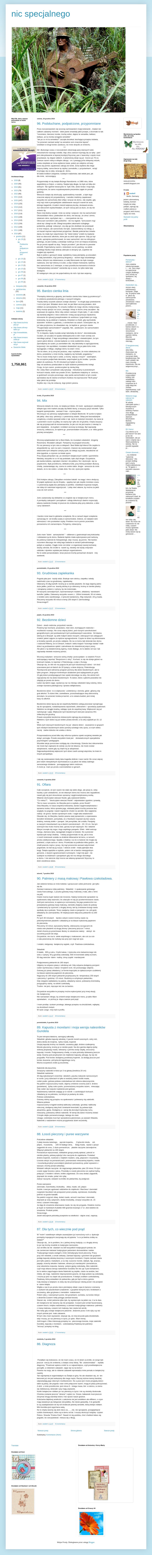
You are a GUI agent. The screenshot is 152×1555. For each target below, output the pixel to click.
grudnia (19, 236)
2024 (16, 187)
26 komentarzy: (60, 1016)
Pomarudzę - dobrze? (131, 261)
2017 (16, 210)
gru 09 (20, 272)
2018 (16, 207)
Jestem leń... (139, 510)
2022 (16, 194)
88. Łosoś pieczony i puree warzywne (63, 1134)
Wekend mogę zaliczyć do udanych (131, 398)
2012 (16, 227)
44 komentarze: (60, 389)
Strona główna (76, 1431)
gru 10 (20, 269)
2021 (16, 197)
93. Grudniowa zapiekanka (55, 573)
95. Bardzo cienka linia (52, 291)
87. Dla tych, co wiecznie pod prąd (61, 1229)
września (19, 295)
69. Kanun (130, 429)
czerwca (19, 305)
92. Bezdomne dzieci (51, 620)
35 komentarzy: (60, 867)
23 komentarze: (60, 608)
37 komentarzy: (60, 279)
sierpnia (19, 298)
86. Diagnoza (46, 1344)
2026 (16, 180)
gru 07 (20, 275)
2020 (16, 200)
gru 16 (20, 259)
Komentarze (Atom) (53, 1435)
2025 (16, 184)
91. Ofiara (44, 784)
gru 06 (20, 279)
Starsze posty (109, 1431)
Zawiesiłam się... (132, 285)
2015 (16, 217)
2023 (16, 190)
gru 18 (20, 239)
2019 (16, 204)
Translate (14, 1446)
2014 (16, 220)
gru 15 (20, 262)
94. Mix (42, 400)
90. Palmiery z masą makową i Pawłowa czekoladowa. (75, 878)
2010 (16, 234)
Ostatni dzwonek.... (133, 452)
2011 (16, 230)
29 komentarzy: (60, 773)
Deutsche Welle (19, 347)
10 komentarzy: (60, 1222)
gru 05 (20, 282)
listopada (19, 286)
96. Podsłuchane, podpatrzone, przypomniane (69, 123)
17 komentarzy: (60, 1332)
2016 (16, 214)
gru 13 (20, 265)
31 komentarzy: (60, 1424)
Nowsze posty (43, 1431)
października (21, 289)
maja (18, 308)
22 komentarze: (60, 561)
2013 (16, 224)
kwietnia (19, 311)
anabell (132, 193)
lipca (18, 301)
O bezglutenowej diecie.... (132, 347)
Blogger (91, 1542)
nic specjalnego (40, 13)
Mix (127, 371)
